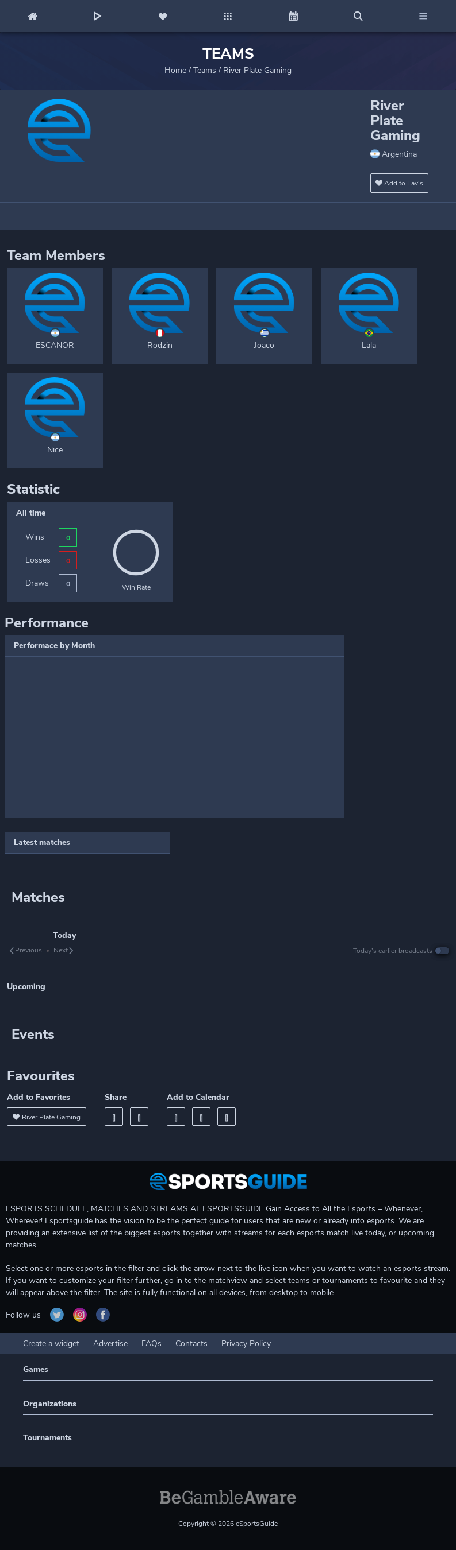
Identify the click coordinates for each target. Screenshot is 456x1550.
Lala (369, 345)
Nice (55, 449)
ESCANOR (55, 345)
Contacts (191, 1343)
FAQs (151, 1343)
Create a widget (51, 1343)
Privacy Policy (246, 1343)
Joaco (264, 345)
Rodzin (160, 345)
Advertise (110, 1343)
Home (175, 70)
